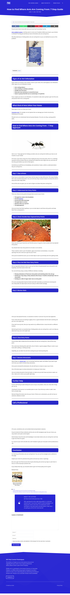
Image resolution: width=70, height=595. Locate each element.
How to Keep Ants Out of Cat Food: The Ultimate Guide (24, 490)
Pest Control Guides (34, 3)
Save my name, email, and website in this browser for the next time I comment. (32, 541)
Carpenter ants (15, 112)
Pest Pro (38, 11)
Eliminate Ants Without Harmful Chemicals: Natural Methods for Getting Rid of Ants (30, 491)
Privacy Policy (56, 3)
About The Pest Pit (46, 3)
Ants (13, 21)
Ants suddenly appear (17, 32)
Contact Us (10, 577)
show (19, 70)
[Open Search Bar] (62, 3)
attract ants (23, 361)
